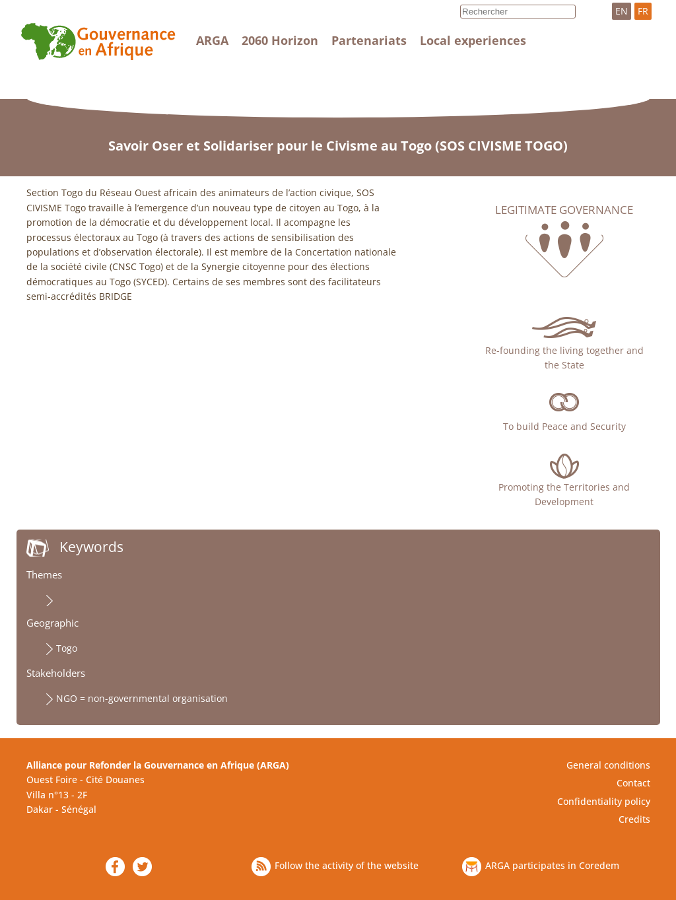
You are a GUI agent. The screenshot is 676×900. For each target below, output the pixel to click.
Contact (633, 783)
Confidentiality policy (603, 801)
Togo (66, 648)
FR (643, 11)
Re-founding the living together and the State (564, 357)
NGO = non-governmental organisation (142, 698)
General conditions (608, 765)
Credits (634, 819)
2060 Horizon (280, 40)
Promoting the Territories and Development (564, 494)
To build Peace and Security (564, 426)
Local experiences (473, 40)
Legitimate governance (564, 210)
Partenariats (369, 40)
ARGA (212, 40)
